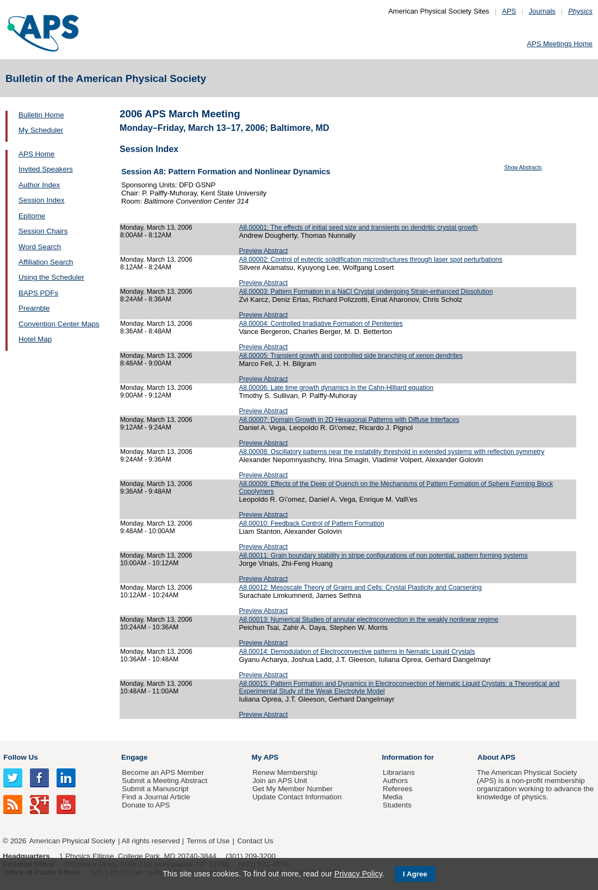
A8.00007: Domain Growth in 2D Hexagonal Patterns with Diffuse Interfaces (349, 420)
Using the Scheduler (51, 277)
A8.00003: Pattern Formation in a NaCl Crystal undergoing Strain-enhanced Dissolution (366, 291)
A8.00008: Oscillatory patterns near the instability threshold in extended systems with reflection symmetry (391, 452)
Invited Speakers (45, 169)
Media (393, 797)
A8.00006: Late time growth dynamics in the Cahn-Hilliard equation (336, 388)
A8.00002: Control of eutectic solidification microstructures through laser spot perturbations (370, 259)
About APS (496, 757)
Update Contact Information (296, 797)
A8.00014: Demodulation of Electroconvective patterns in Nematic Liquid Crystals (357, 651)
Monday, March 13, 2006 (156, 227)
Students (397, 805)
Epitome (31, 216)
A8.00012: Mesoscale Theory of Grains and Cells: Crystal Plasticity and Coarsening (360, 587)
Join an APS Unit (279, 781)
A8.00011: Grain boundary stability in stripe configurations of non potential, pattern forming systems (383, 555)
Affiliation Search (45, 262)
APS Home (36, 154)
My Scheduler (40, 130)
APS (509, 11)
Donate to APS (146, 805)
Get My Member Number (292, 789)
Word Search (39, 247)
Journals (542, 11)
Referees (398, 789)
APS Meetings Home (560, 44)
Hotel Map (35, 339)
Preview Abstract (263, 251)
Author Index (39, 185)
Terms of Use (207, 841)
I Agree (415, 874)
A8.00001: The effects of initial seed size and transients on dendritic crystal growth (358, 227)
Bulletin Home (41, 115)
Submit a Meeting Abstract (164, 781)
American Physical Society (72, 841)
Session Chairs (42, 231)
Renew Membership (284, 772)
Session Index (41, 200)
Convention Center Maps (58, 324)
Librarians (399, 772)
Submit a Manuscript (155, 789)
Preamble (34, 308)
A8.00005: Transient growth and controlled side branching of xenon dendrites (351, 355)
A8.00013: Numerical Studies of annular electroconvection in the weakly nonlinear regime (368, 619)
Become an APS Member (163, 772)
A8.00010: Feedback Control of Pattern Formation (311, 523)
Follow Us (20, 757)
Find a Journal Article (156, 797)
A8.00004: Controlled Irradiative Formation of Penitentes (320, 323)
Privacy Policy (358, 873)
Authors (395, 781)
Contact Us (255, 841)
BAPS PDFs (38, 293)
